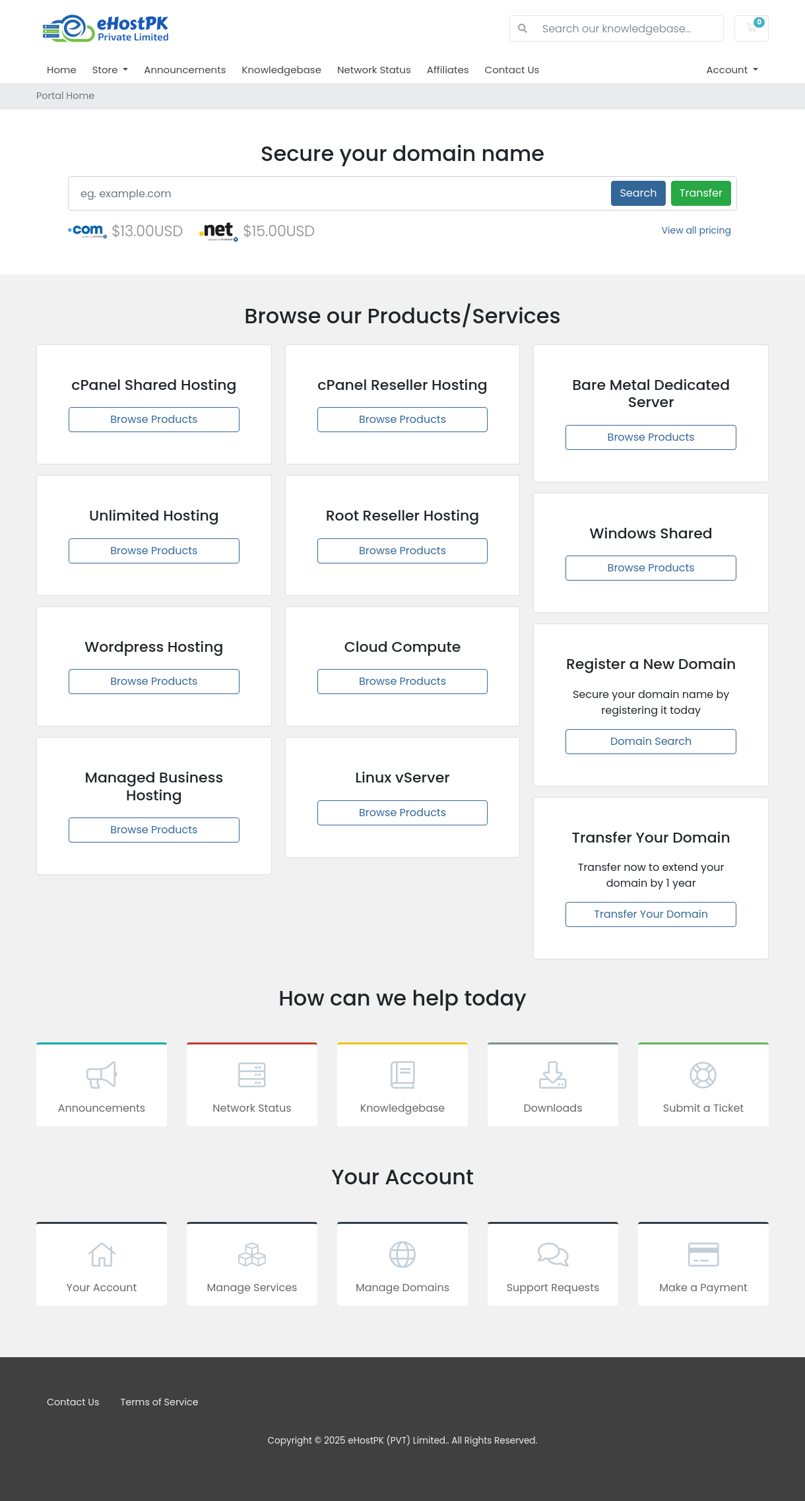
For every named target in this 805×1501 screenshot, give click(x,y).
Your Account (101, 1266)
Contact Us (512, 70)
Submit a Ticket (703, 1087)
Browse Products (153, 419)
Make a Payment (703, 1266)
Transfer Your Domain (651, 914)
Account (729, 70)
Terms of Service (160, 1402)
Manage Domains (402, 1266)
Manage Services (252, 1266)
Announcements (185, 70)
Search (638, 193)
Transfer (701, 193)
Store (106, 70)
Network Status (374, 70)
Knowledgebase (281, 70)
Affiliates (448, 70)
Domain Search (651, 741)
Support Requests (553, 1266)
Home (62, 70)
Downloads (553, 1087)
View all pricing (696, 230)
